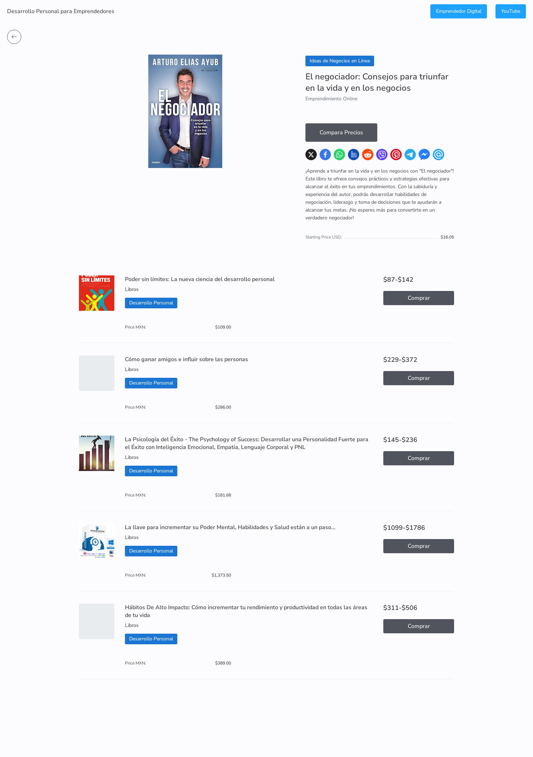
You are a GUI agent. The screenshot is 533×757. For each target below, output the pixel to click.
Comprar (419, 298)
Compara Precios (341, 132)
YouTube (510, 11)
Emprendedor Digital (458, 11)
